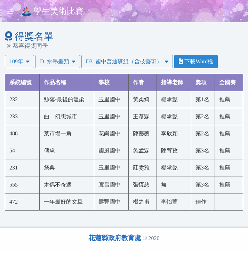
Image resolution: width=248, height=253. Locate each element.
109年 (19, 61)
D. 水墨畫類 (57, 61)
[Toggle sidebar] (10, 11)
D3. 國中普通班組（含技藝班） (127, 61)
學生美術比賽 (52, 12)
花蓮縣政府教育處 (114, 238)
